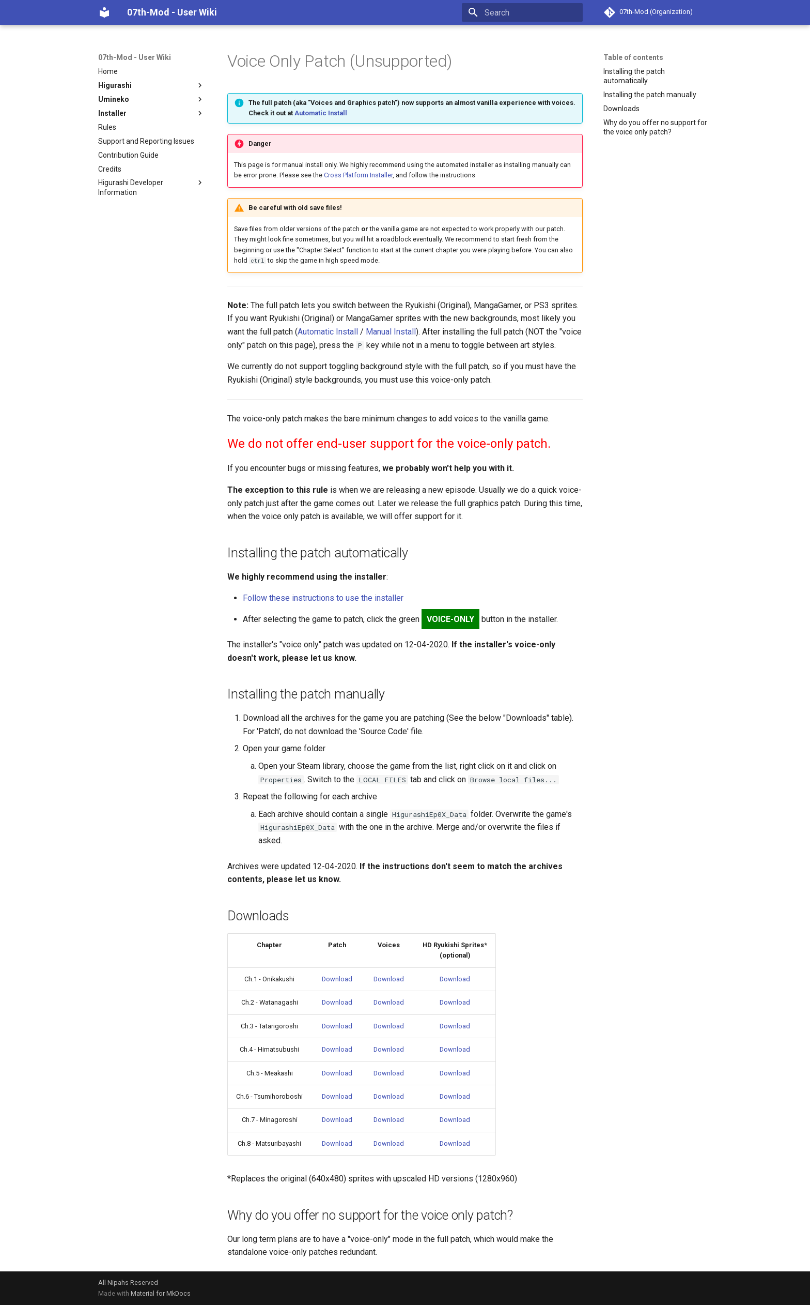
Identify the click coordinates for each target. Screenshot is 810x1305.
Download (337, 979)
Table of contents (633, 57)
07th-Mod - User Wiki (134, 57)
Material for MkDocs (161, 1293)
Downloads (621, 108)
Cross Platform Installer (358, 175)
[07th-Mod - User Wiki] (104, 12)
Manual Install (391, 332)
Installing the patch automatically (634, 76)
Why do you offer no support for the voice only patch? (655, 127)
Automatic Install (320, 113)
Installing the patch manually (649, 94)
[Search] (522, 12)
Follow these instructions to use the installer (323, 598)
